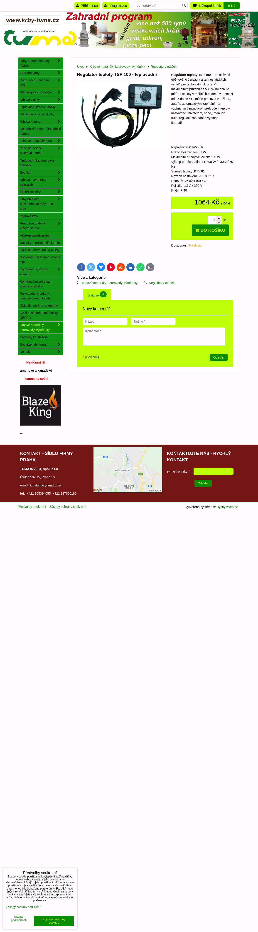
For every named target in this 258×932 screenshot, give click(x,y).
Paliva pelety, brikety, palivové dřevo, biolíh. (35, 296)
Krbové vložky (41, 99)
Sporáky (41, 172)
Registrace (115, 5)
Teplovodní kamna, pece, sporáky (38, 163)
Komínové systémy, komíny (41, 272)
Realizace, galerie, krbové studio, (41, 226)
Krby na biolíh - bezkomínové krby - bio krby (41, 204)
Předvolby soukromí (32, 506)
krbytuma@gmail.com (45, 485)
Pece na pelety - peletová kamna (41, 151)
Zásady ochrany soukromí (67, 506)
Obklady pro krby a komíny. (39, 305)
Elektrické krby (41, 191)
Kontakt (41, 351)
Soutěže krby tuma (41, 344)
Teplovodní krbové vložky (38, 107)
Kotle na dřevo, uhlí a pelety (40, 250)
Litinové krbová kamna (41, 141)
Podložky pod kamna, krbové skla (40, 259)
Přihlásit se (87, 5)
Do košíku (210, 230)
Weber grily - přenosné (41, 92)
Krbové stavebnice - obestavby (41, 182)
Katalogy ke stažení (34, 337)
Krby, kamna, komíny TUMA (41, 63)
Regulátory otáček (161, 283)
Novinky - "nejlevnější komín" (40, 242)
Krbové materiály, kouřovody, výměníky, (110, 283)
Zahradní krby (41, 73)
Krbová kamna (41, 121)
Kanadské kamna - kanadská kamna (40, 131)
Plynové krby (29, 216)
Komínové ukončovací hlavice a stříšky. (36, 284)
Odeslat (218, 357)
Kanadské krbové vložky (37, 114)
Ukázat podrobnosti (19, 918)
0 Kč (231, 5)
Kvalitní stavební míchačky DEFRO (39, 315)
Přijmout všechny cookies (54, 920)
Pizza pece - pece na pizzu (41, 83)
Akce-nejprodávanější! (36, 235)
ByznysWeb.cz (227, 507)
